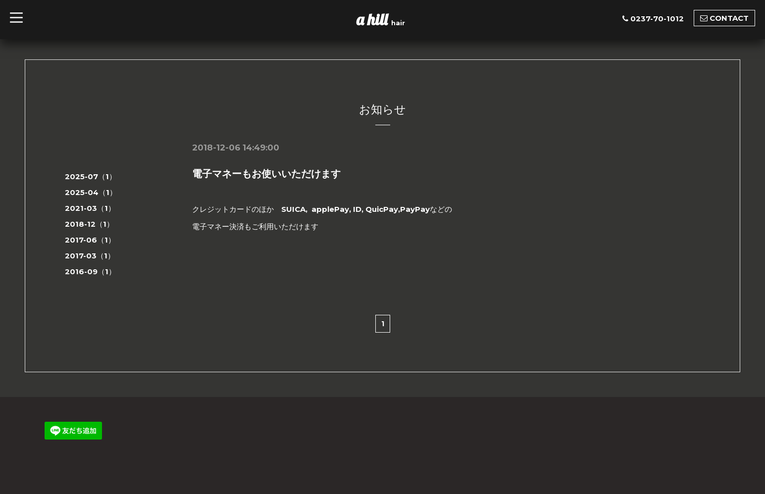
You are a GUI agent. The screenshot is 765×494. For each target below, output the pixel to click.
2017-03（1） (90, 255)
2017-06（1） (90, 240)
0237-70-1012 (657, 18)
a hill (374, 19)
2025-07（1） (90, 176)
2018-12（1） (89, 224)
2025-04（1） (91, 192)
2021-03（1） (90, 208)
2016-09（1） (90, 271)
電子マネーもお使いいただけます (266, 174)
